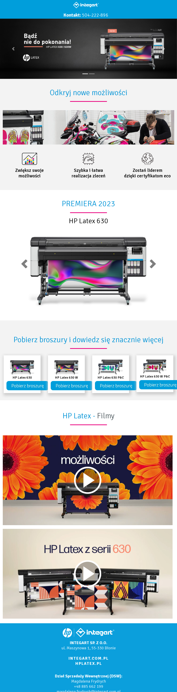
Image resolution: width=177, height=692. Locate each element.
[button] (13, 49)
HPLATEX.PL (88, 663)
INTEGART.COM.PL (88, 658)
